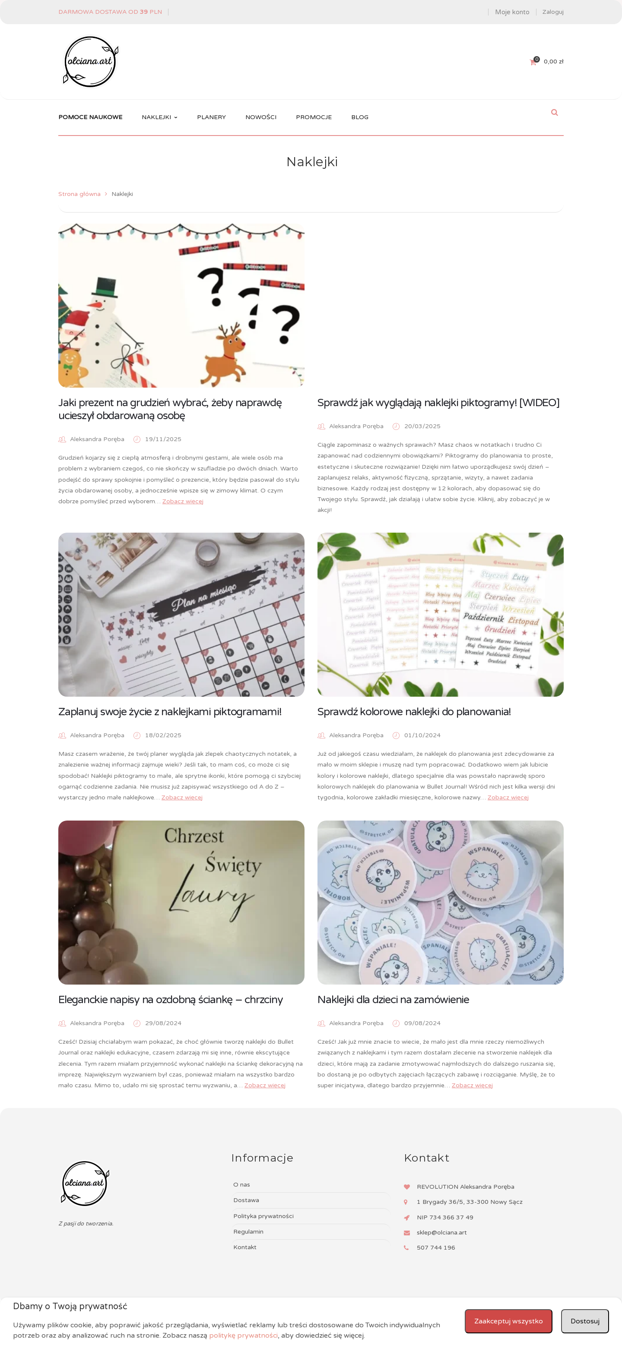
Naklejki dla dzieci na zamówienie (393, 999)
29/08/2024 (163, 1023)
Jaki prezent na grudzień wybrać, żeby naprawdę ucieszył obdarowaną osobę (170, 409)
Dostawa (246, 1200)
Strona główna (79, 194)
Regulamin (248, 1231)
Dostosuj (585, 1321)
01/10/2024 (422, 735)
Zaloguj (553, 12)
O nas (241, 1184)
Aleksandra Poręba (97, 439)
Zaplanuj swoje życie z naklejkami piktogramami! (169, 711)
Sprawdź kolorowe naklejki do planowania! (414, 711)
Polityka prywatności (263, 1216)
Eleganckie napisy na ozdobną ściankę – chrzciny (170, 999)
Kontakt (245, 1247)
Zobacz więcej (182, 501)
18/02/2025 (163, 735)
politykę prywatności (243, 1335)
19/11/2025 (163, 439)
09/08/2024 (422, 1023)
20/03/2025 (422, 426)
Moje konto (512, 12)
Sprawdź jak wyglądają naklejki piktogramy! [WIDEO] (438, 402)
